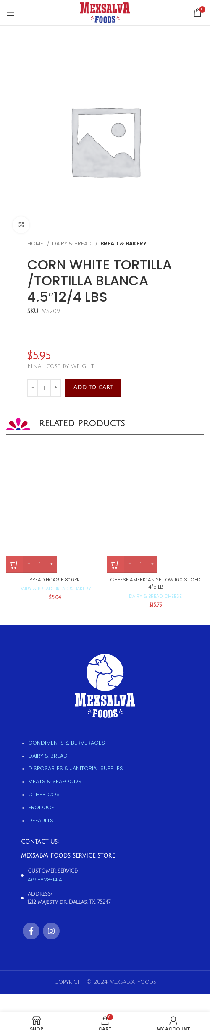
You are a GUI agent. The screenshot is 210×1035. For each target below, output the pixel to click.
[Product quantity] (44, 388)
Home (36, 244)
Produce (41, 807)
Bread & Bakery (123, 244)
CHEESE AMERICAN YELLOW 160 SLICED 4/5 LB (155, 583)
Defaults (40, 820)
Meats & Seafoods (54, 781)
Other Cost (45, 794)
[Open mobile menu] (10, 12)
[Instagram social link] (51, 931)
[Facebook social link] (31, 931)
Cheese (173, 596)
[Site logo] (105, 12)
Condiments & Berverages (66, 743)
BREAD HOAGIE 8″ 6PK (54, 579)
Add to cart (93, 388)
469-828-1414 (45, 879)
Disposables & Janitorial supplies (75, 768)
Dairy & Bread (72, 244)
